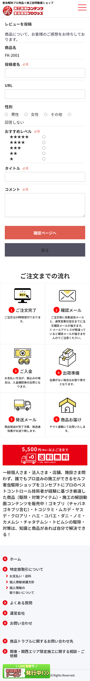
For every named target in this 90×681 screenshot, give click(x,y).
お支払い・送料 (20, 576)
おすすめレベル (18, 131)
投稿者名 (12, 64)
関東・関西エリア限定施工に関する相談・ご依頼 (47, 653)
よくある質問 (21, 603)
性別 (8, 106)
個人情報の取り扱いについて (22, 590)
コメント (12, 189)
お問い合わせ (21, 623)
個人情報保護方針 (22, 582)
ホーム (15, 559)
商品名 (10, 47)
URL (8, 85)
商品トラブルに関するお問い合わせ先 (41, 641)
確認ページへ (45, 233)
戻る (45, 250)
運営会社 (17, 613)
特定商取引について (26, 569)
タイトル (12, 168)
